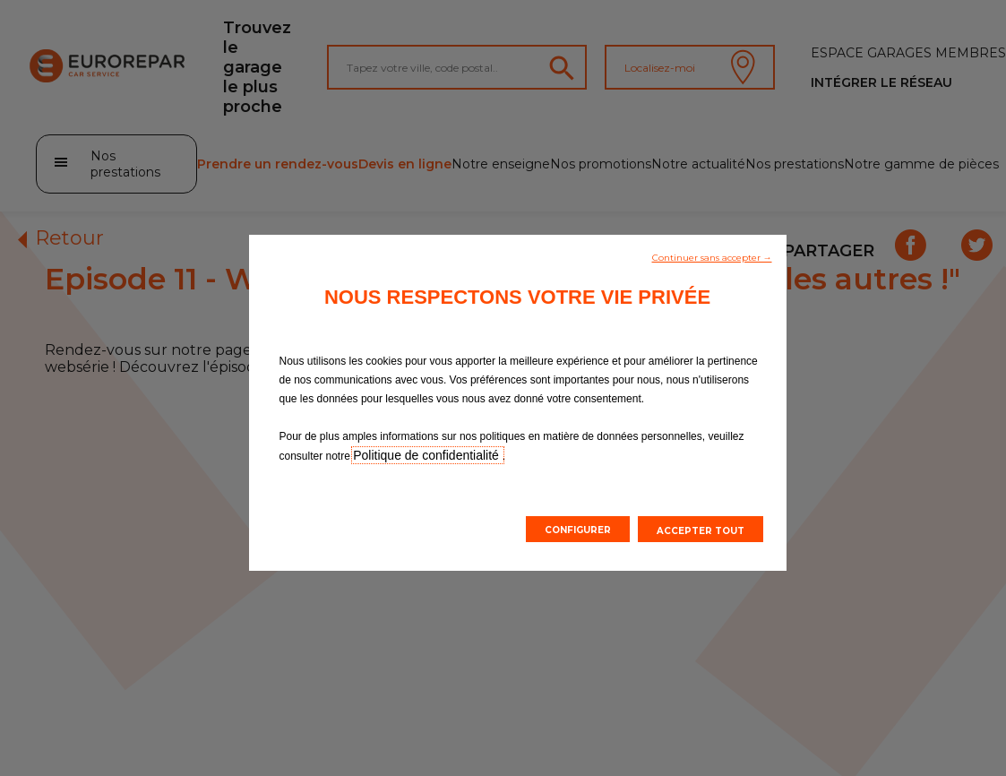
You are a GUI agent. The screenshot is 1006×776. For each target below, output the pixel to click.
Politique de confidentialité (428, 455)
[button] (712, 256)
